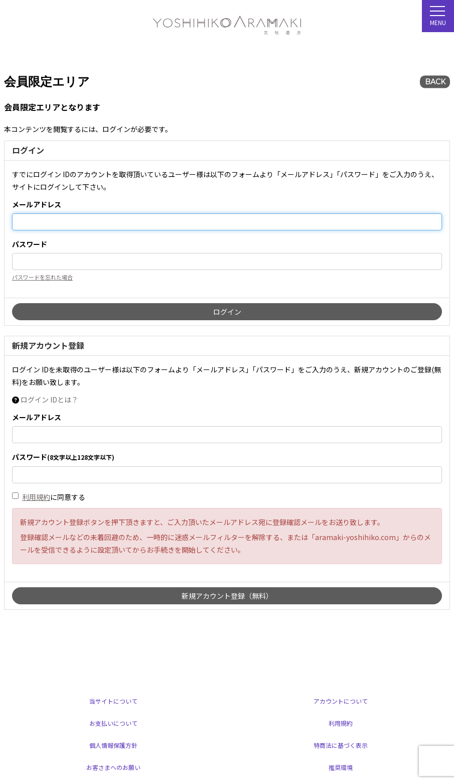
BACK (435, 81)
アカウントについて (341, 701)
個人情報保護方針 (113, 745)
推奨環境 (341, 767)
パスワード (29, 244)
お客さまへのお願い (113, 767)
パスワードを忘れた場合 (42, 277)
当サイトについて (113, 701)
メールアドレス (36, 204)
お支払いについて (113, 723)
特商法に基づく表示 (341, 745)
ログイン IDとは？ (49, 400)
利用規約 (36, 497)
